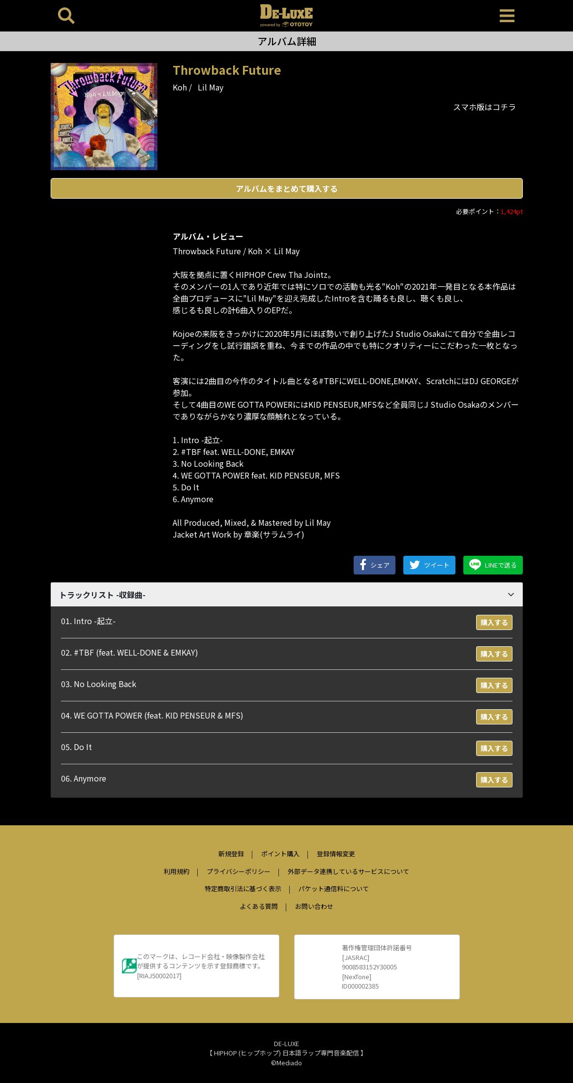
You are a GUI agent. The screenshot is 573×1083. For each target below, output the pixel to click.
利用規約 (176, 871)
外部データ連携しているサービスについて (348, 871)
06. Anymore (83, 778)
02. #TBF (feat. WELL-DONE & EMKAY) (129, 652)
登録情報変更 (336, 853)
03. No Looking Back (98, 684)
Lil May (210, 87)
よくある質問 (259, 906)
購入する (494, 622)
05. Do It (76, 746)
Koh (180, 87)
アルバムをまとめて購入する (287, 188)
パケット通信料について (334, 888)
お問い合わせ (314, 906)
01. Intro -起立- (88, 621)
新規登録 (231, 853)
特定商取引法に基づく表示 (243, 888)
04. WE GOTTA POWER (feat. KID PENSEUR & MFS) (152, 715)
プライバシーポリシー (239, 871)
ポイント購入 (280, 853)
